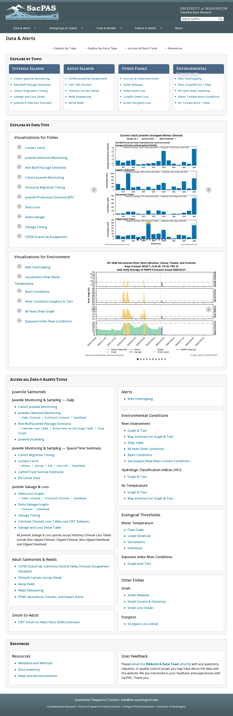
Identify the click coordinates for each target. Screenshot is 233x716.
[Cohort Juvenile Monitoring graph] (147, 240)
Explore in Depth (145, 28)
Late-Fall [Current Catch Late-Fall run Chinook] (62, 465)
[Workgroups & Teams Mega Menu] (82, 28)
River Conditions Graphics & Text (49, 301)
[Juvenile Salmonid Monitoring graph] (141, 240)
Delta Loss (32, 207)
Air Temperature (189, 103)
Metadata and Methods (35, 663)
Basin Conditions (37, 291)
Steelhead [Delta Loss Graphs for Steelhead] (79, 498)
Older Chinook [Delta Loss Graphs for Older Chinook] (31, 498)
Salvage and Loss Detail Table (39, 527)
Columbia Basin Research (195, 12)
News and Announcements (37, 676)
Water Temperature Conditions (198, 96)
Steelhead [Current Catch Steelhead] (78, 465)
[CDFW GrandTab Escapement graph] (165, 240)
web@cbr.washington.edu (139, 700)
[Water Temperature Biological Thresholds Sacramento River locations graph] (141, 359)
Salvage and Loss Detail (29, 96)
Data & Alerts (21, 28)
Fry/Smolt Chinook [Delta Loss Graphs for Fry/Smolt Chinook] (57, 498)
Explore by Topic (64, 48)
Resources (173, 48)
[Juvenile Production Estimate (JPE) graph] (153, 240)
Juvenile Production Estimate (32, 103)
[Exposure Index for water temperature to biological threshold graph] (165, 359)
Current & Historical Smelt (141, 78)
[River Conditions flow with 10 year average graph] (150, 359)
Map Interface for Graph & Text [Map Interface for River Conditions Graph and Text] (150, 437)
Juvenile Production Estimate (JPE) (49, 197)
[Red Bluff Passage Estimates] (19, 167)
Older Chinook (31, 417)
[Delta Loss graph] (156, 240)
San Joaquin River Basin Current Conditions (159, 461)
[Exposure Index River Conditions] (19, 320)
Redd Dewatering (80, 96)
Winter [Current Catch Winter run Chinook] (26, 465)
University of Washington (171, 706)
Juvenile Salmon (28, 68)
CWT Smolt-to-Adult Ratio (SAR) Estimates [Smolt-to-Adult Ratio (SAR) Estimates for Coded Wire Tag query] (49, 622)
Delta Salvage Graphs (33, 504)
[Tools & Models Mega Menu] (121, 28)
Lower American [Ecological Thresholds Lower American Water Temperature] (139, 536)
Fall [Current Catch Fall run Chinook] (50, 465)
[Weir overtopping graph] (138, 359)
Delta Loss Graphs (31, 493)
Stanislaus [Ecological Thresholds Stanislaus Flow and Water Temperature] (135, 548)
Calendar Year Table (35, 428)
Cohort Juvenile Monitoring (32, 78)
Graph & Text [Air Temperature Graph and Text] (137, 492)
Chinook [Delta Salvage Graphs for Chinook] (27, 509)
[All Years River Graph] (19, 311)
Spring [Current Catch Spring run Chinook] (39, 465)
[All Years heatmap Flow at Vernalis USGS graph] (153, 359)
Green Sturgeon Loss (137, 103)
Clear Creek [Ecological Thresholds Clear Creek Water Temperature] (136, 530)
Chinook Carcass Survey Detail (40, 577)
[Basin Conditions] (19, 291)
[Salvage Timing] (19, 226)
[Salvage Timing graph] (162, 240)
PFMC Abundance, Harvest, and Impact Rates (51, 597)
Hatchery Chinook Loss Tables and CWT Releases (53, 521)
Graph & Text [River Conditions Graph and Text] (137, 430)
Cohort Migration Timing (31, 91)
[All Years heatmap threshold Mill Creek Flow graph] (159, 359)
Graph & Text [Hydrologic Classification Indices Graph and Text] (137, 477)
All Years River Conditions (146, 449)
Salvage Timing (36, 227)
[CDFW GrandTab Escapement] (19, 236)
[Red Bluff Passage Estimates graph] (144, 240)
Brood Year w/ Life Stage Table (72, 428)
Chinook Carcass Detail (84, 91)
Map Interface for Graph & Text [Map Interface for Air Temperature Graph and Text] (150, 498)
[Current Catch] (19, 147)
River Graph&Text (190, 84)
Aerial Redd (76, 103)
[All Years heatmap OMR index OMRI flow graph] (156, 359)
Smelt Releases (133, 84)
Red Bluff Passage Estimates (32, 84)
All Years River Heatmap (194, 91)
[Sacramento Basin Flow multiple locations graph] (147, 359)
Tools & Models (106, 28)
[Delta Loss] (19, 206)
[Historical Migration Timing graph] (150, 240)
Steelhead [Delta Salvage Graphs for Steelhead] (43, 509)
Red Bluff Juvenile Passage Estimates (44, 424)
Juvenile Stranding (31, 439)
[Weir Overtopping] (19, 266)
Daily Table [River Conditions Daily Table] (135, 443)
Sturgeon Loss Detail (143, 624)
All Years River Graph (40, 311)
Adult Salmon (80, 68)
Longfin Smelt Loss (136, 96)
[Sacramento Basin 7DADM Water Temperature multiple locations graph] (144, 359)
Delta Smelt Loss (134, 91)
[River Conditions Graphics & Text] (19, 301)
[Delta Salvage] (19, 216)
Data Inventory (29, 669)
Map (208, 84)
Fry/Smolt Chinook (57, 417)
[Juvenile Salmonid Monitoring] (19, 157)
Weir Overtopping (190, 78)
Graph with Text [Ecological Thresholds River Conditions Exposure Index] (139, 564)
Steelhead (79, 417)
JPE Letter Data (29, 478)
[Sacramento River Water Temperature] (19, 276)
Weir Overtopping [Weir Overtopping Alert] (140, 399)
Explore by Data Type (100, 48)
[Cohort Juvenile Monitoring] (19, 177)
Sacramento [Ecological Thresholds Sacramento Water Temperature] (136, 542)
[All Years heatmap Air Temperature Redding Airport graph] (162, 359)
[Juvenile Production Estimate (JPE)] (19, 196)
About (179, 28)
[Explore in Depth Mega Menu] (161, 28)
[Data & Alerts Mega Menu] (35, 28)
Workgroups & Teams (63, 28)
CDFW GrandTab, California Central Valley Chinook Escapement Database (63, 568)
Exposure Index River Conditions (48, 321)
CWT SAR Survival (80, 84)
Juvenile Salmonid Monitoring (46, 158)
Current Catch (35, 148)
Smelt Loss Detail (140, 608)
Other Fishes (134, 68)
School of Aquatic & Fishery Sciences (99, 706)
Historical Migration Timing (45, 187)
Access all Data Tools (141, 48)
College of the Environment (138, 706)
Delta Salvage (35, 217)
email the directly (161, 664)
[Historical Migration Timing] (19, 187)
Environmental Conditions (191, 71)
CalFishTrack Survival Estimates (41, 472)
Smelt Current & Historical (147, 601)
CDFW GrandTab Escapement (88, 78)
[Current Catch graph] (138, 240)
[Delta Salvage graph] (159, 240)
